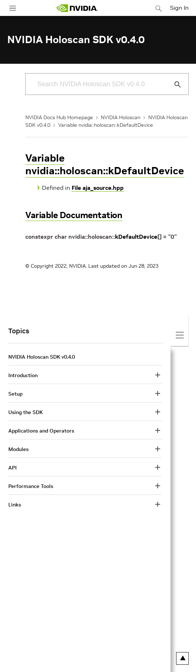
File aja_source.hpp (98, 187)
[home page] (77, 8)
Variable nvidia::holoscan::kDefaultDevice (105, 125)
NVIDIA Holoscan (120, 117)
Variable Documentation (73, 215)
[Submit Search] (173, 84)
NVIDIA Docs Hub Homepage (59, 117)
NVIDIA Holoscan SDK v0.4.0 (41, 357)
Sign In (179, 7)
